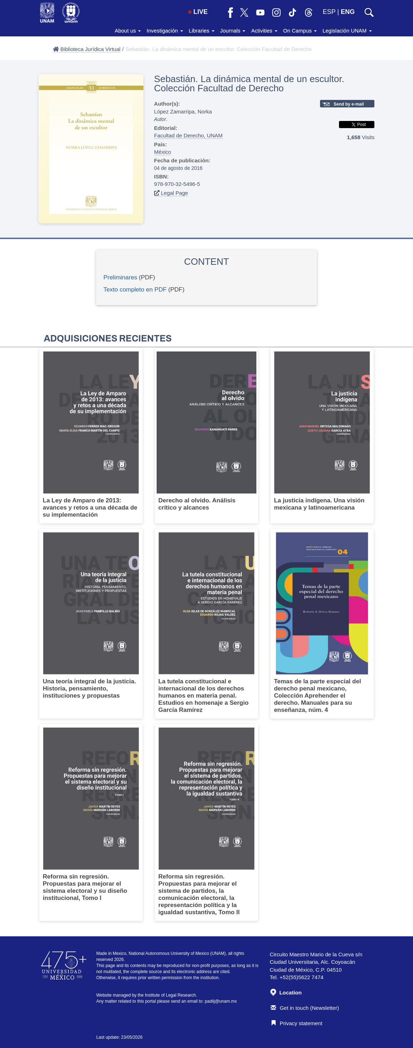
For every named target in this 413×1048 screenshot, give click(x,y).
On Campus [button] (300, 30)
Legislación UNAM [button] (347, 30)
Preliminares (120, 277)
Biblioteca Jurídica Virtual (87, 49)
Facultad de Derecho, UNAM (188, 135)
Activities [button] (264, 30)
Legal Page (171, 193)
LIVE (198, 11)
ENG (348, 11)
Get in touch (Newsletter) (305, 1008)
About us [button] (128, 30)
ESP (329, 11)
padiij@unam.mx (221, 1001)
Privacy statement (296, 1023)
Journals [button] (233, 30)
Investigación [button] (165, 30)
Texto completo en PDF (135, 289)
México (162, 152)
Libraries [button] (202, 30)
